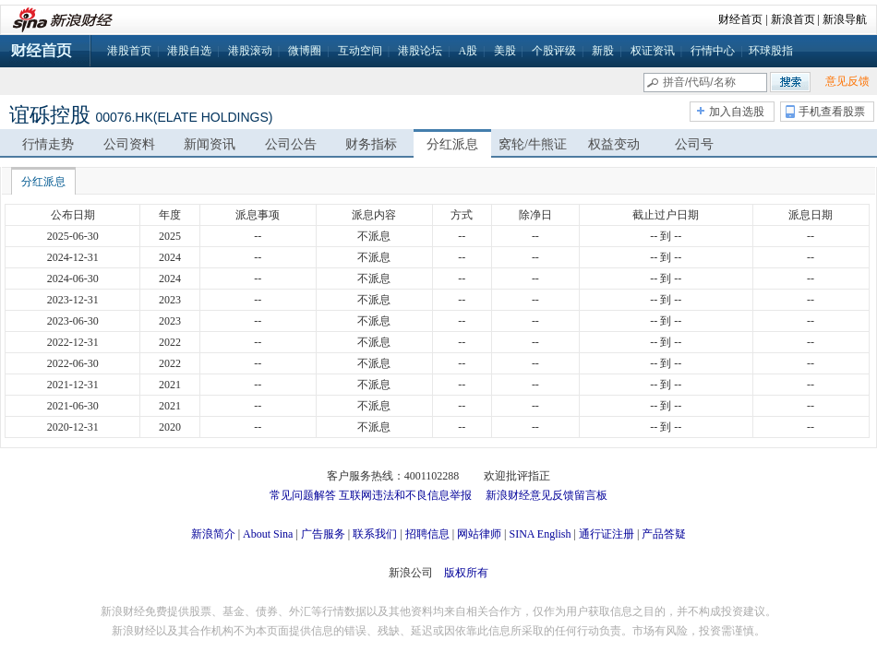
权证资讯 (653, 50)
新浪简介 (213, 534)
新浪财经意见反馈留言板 (546, 495)
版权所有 (466, 572)
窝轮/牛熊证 (533, 144)
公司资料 (129, 144)
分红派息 (452, 144)
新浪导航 (845, 19)
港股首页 (129, 50)
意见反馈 (847, 81)
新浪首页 (793, 19)
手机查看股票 (832, 111)
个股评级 (554, 50)
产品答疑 (664, 534)
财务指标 (371, 144)
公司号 (694, 144)
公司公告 (291, 144)
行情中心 (713, 50)
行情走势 (48, 144)
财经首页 (740, 19)
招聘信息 (427, 534)
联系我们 (375, 534)
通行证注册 (606, 534)
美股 (505, 50)
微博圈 (304, 50)
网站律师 (479, 534)
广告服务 (323, 534)
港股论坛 (420, 50)
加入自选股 (736, 111)
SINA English (540, 534)
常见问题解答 (303, 495)
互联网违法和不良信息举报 (405, 495)
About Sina (268, 534)
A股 (467, 50)
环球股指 (771, 50)
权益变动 (614, 144)
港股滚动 (250, 50)
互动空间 (360, 50)
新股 (603, 50)
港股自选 (189, 50)
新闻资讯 (209, 144)
